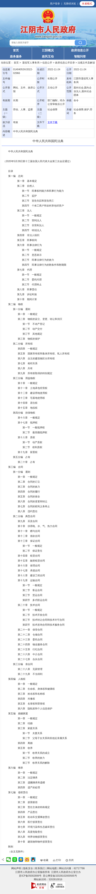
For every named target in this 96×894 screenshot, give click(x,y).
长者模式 (87, 3)
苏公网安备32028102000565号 (60, 875)
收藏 (45, 860)
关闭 (71, 860)
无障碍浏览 (70, 3)
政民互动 (48, 56)
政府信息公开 (80, 50)
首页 (16, 50)
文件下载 (52, 122)
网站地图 (52, 868)
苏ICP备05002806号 (30, 875)
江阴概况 (48, 50)
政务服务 (16, 56)
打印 (58, 860)
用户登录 (55, 3)
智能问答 (80, 56)
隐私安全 (28, 868)
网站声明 (16, 868)
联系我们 (40, 868)
